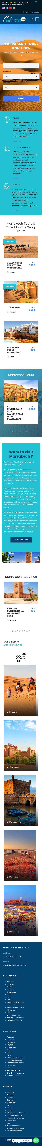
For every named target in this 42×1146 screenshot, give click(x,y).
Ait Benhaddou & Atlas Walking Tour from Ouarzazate (15, 412)
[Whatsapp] (36, 1140)
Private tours (12, 1010)
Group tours (11, 992)
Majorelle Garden (10, 499)
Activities (10, 984)
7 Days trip (13, 307)
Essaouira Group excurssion (14, 350)
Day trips (10, 989)
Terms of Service (13, 1015)
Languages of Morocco (15, 1002)
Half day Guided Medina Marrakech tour (15, 612)
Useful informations (14, 1020)
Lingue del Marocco (14, 1005)
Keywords (7, 61)
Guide (9, 995)
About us (10, 982)
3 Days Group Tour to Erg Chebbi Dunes (14, 265)
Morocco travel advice (15, 1007)
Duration (6, 82)
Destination (8, 72)
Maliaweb (25, 1142)
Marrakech (27, 469)
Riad (8, 1012)
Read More (17, 141)
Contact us (11, 987)
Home (9, 1000)
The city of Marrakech (15, 1018)
